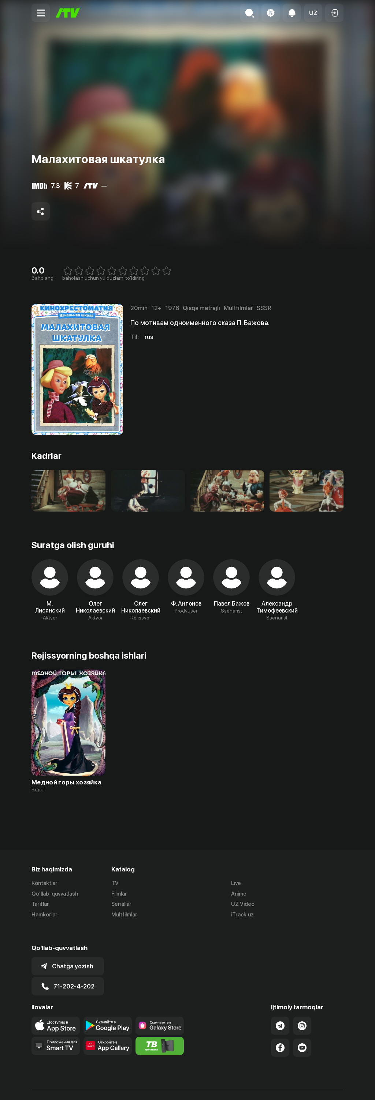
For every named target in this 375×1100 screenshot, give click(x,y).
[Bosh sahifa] (68, 13)
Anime (238, 893)
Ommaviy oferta (273, 1086)
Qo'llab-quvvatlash (54, 893)
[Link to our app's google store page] (107, 1009)
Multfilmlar (124, 915)
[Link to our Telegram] (280, 1009)
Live (236, 883)
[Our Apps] (55, 1029)
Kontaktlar (44, 883)
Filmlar (119, 893)
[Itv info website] (159, 1029)
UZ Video (243, 904)
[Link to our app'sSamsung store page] (159, 1009)
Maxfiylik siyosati (322, 1086)
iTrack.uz (242, 915)
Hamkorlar (44, 915)
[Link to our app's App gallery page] (107, 1029)
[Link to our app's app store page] (55, 1009)
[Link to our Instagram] (302, 1009)
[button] (313, 13)
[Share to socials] (40, 211)
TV (115, 883)
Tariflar (40, 904)
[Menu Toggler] (40, 13)
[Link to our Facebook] (280, 1031)
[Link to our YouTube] (302, 1031)
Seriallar (121, 904)
